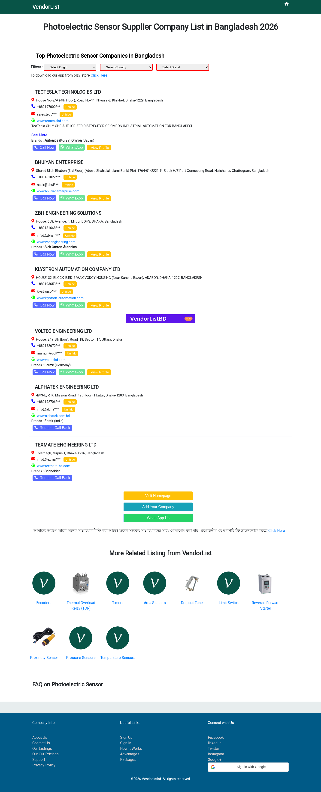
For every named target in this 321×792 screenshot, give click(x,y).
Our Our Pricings (45, 754)
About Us (39, 737)
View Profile (99, 147)
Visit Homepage (158, 496)
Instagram (216, 754)
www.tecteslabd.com (53, 121)
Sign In (125, 743)
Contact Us (41, 743)
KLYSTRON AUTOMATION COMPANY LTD (77, 269)
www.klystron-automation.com (60, 298)
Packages (128, 759)
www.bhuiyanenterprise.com (58, 191)
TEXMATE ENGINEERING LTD (65, 445)
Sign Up (126, 737)
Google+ (214, 759)
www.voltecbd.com (51, 360)
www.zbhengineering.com (56, 242)
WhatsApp (72, 147)
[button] (248, 767)
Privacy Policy (43, 765)
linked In (214, 743)
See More (39, 135)
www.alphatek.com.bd (53, 416)
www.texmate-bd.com (53, 466)
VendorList (45, 7)
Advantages (129, 754)
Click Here (99, 75)
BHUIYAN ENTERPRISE (59, 162)
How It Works (131, 748)
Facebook (216, 737)
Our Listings (42, 748)
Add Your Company (158, 507)
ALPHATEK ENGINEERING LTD (67, 387)
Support (38, 759)
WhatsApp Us (158, 518)
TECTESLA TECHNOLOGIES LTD (68, 92)
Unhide (70, 107)
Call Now (44, 147)
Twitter (213, 748)
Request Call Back (52, 428)
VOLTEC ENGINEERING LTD (63, 331)
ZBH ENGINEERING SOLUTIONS (68, 213)
